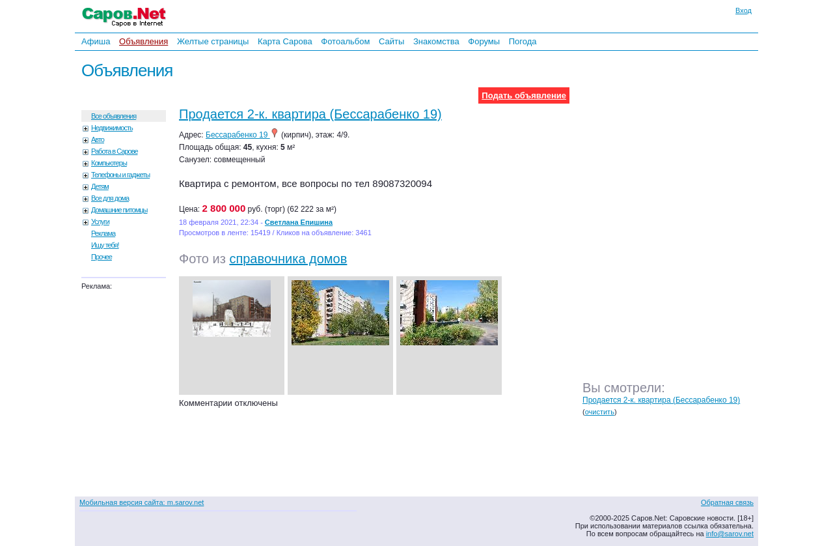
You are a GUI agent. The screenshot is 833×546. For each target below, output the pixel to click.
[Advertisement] (673, 227)
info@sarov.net (730, 534)
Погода (523, 41)
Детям (100, 186)
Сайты (391, 41)
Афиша (95, 41)
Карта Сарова (285, 41)
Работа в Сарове (114, 151)
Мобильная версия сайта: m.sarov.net (141, 502)
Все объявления (113, 116)
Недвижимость (112, 128)
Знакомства (436, 41)
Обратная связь (727, 502)
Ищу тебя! (105, 245)
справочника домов (288, 258)
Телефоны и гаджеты (120, 175)
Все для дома (110, 198)
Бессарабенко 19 (242, 134)
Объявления (143, 41)
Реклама (103, 233)
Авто (97, 139)
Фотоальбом (345, 41)
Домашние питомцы (119, 210)
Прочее (101, 257)
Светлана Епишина (299, 222)
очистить (599, 412)
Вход (743, 10)
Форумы (484, 41)
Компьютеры (109, 163)
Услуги (100, 221)
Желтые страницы (213, 41)
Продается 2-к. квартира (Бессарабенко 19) (310, 114)
